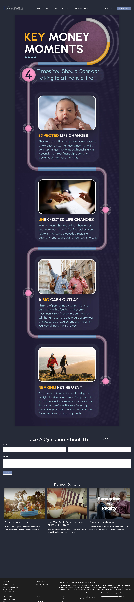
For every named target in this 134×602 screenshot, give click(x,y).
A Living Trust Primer (16, 516)
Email (69, 439)
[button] (38, 3)
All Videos (38, 599)
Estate (37, 584)
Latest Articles (40, 596)
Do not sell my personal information (98, 593)
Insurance (38, 587)
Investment (39, 582)
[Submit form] (7, 467)
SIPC (104, 599)
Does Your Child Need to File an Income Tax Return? (65, 518)
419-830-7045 (10, 586)
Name (5, 439)
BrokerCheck (95, 577)
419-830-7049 (10, 600)
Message (5, 451)
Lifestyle (38, 594)
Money (38, 592)
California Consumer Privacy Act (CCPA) (111, 591)
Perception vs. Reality (101, 516)
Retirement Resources (42, 579)
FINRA (101, 599)
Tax (37, 589)
